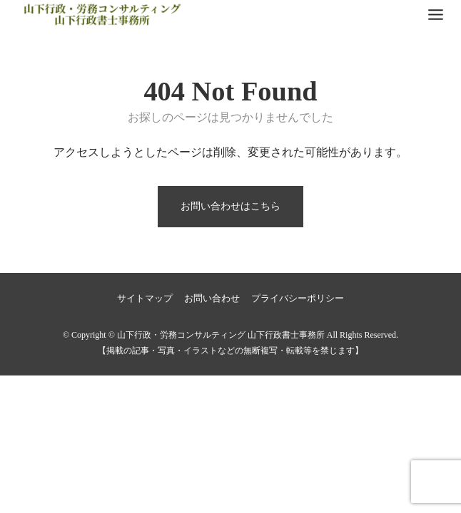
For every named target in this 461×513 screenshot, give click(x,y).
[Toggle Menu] (435, 14)
